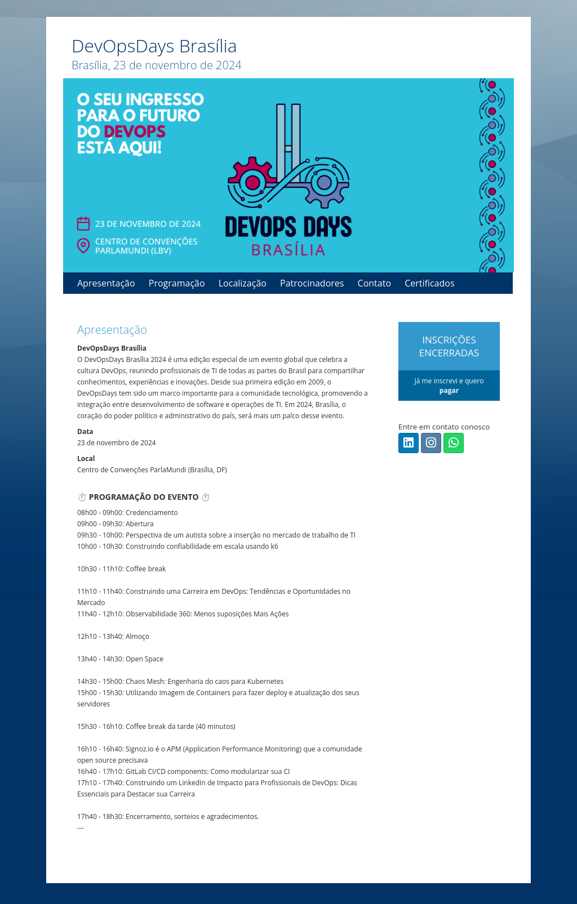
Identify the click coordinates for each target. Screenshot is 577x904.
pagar (449, 390)
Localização (243, 283)
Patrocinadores (312, 283)
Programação (177, 283)
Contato (374, 283)
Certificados (429, 283)
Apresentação (106, 283)
